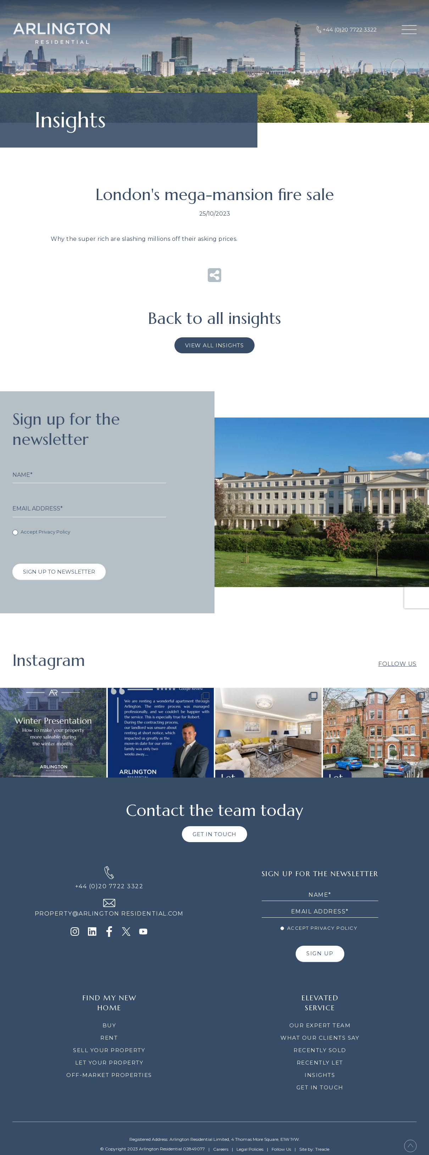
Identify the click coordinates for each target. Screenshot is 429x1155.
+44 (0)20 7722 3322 (109, 886)
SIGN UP (320, 953)
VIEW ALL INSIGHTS (214, 345)
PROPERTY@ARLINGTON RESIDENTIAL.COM (109, 913)
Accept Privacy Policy (41, 543)
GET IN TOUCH (214, 834)
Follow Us (397, 674)
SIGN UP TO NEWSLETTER (59, 582)
